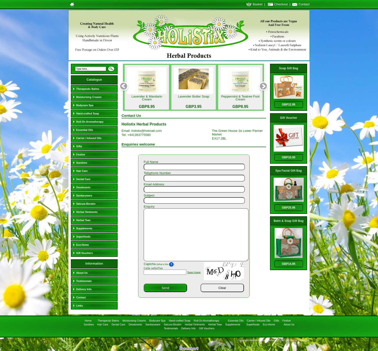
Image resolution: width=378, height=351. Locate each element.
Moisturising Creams (88, 97)
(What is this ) (165, 264)
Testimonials (84, 281)
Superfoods (83, 236)
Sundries (81, 162)
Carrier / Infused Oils (88, 138)
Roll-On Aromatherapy (89, 121)
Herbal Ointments (87, 212)
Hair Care (82, 170)
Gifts (79, 146)
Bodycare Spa (84, 105)
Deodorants (83, 187)
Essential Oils (84, 129)
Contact (304, 4)
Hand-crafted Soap (87, 113)
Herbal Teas (83, 220)
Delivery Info (84, 289)
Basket (258, 4)
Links (79, 305)
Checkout (281, 4)
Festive (80, 154)
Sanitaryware (84, 195)
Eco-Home (82, 244)
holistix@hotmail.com (146, 131)
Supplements (84, 228)
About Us (82, 272)
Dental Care (83, 179)
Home (88, 320)
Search (111, 70)
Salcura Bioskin (85, 203)
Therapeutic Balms (87, 88)
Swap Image (194, 272)
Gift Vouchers (84, 253)
